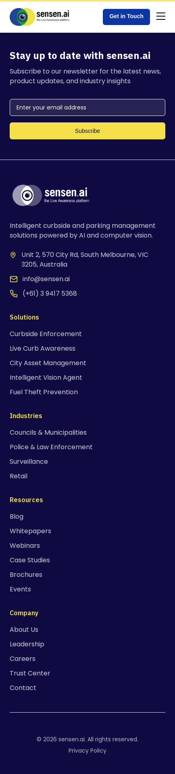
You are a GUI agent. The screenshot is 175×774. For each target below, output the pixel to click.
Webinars (25, 545)
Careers (22, 658)
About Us (24, 629)
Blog (16, 516)
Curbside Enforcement (46, 334)
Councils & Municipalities (48, 432)
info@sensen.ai (46, 279)
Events (20, 589)
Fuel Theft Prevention (44, 392)
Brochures (26, 574)
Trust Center (30, 673)
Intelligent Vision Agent (46, 377)
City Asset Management (48, 363)
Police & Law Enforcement (51, 447)
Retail (18, 476)
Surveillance (29, 461)
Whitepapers (30, 531)
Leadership (27, 644)
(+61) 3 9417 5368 (50, 293)
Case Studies (30, 560)
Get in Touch (126, 16)
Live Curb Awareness (42, 348)
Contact (23, 687)
